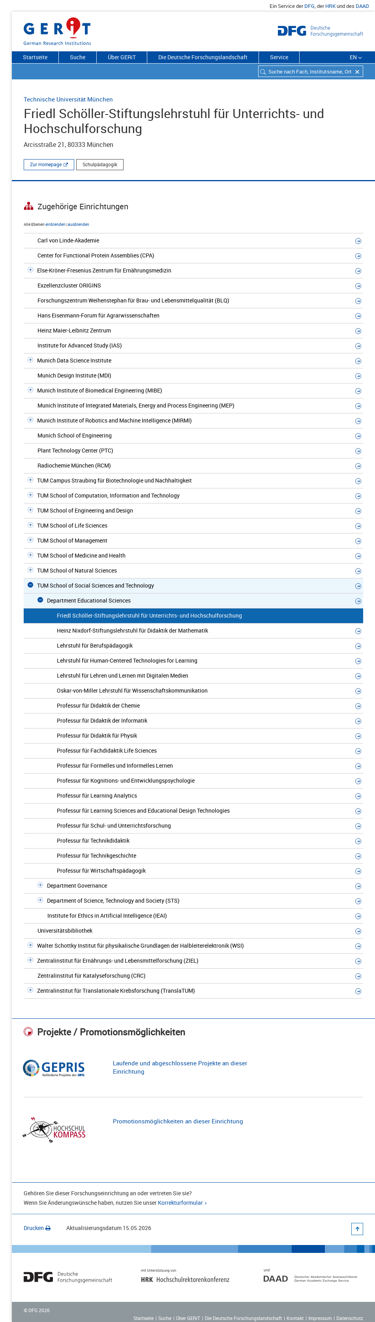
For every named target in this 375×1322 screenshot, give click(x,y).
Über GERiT (122, 57)
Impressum (320, 1318)
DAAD (362, 5)
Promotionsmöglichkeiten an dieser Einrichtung (178, 1121)
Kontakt (295, 1318)
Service (279, 57)
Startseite (35, 57)
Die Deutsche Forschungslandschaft (203, 57)
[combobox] (310, 71)
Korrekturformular (180, 1202)
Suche (77, 57)
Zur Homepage (46, 164)
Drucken (37, 1228)
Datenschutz (349, 1318)
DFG (309, 5)
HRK (330, 5)
